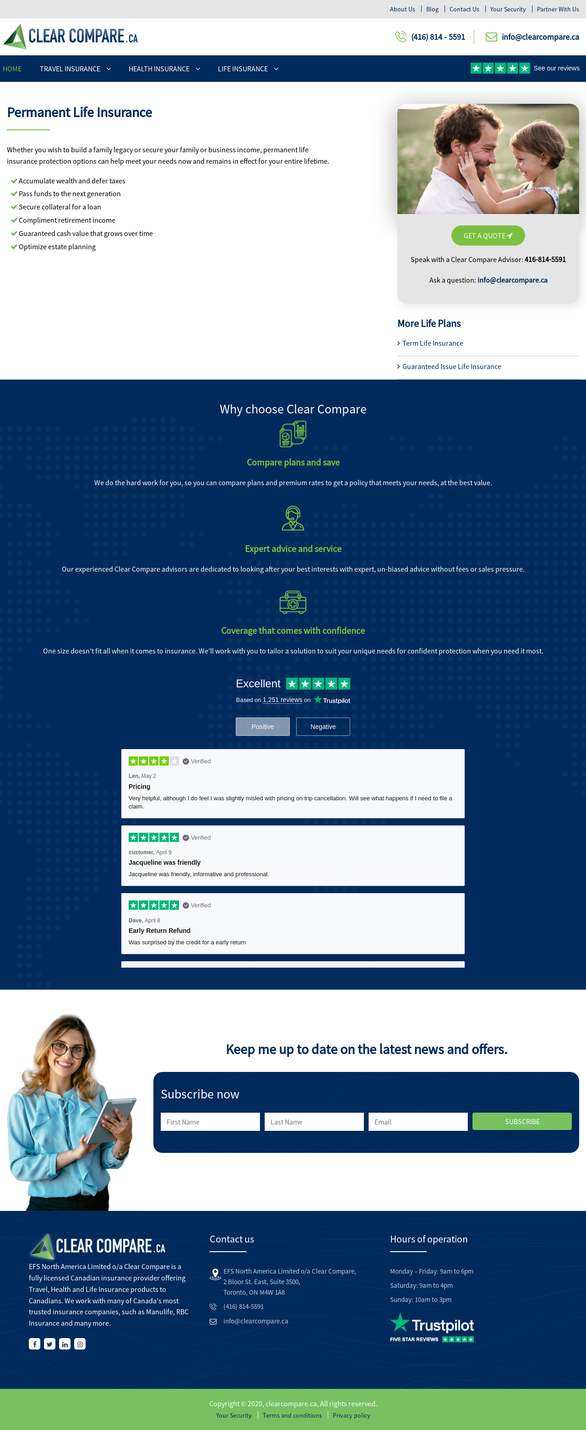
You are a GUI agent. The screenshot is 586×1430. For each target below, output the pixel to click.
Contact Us (464, 9)
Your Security (234, 1415)
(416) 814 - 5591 (438, 37)
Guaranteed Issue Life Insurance (451, 366)
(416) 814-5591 (243, 1306)
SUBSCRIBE (522, 1121)
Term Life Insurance (432, 343)
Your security (508, 9)
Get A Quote (488, 235)
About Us (402, 9)
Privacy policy (351, 1415)
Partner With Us (558, 9)
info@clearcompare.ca (540, 37)
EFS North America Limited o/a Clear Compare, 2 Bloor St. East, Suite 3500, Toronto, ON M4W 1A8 (289, 1282)
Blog (432, 9)
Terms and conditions (292, 1415)
